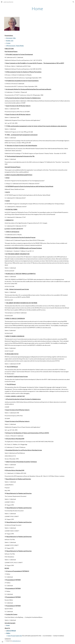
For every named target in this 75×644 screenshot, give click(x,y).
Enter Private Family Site (14, 635)
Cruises (8, 43)
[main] (37, 8)
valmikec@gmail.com (16, 640)
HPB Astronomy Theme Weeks (15, 45)
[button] (1, 2)
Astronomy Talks (11, 38)
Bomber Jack (9, 40)
